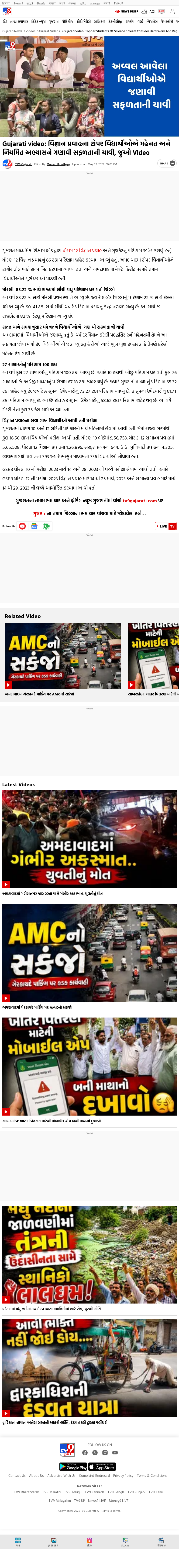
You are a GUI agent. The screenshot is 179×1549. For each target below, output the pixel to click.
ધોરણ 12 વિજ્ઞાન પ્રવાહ (82, 250)
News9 (18, 3)
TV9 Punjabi (136, 1492)
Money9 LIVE (118, 1500)
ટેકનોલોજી (115, 21)
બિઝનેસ (152, 21)
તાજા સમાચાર (19, 21)
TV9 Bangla (115, 1492)
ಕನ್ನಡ (30, 3)
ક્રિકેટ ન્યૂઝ (38, 21)
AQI (152, 11)
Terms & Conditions (152, 1475)
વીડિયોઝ (67, 21)
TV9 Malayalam (59, 1500)
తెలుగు (41, 3)
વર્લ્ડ (140, 21)
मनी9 (107, 3)
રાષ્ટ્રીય (129, 21)
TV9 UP (79, 1500)
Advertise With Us (61, 1475)
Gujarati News (12, 30)
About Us (36, 1475)
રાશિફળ (99, 21)
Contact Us (17, 1475)
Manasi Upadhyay (58, 164)
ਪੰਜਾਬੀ (72, 3)
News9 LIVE (97, 1500)
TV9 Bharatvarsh (26, 1492)
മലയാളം (95, 3)
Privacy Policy (123, 1475)
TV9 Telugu (73, 1492)
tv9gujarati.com (140, 500)
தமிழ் (83, 3)
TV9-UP (118, 3)
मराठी (52, 3)
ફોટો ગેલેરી (84, 21)
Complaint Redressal (94, 1475)
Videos (30, 30)
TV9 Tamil (155, 1492)
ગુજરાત (54, 21)
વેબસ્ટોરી (167, 21)
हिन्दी (6, 3)
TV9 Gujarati (23, 164)
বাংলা (62, 3)
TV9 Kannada (94, 1492)
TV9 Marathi (51, 1492)
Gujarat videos (49, 30)
